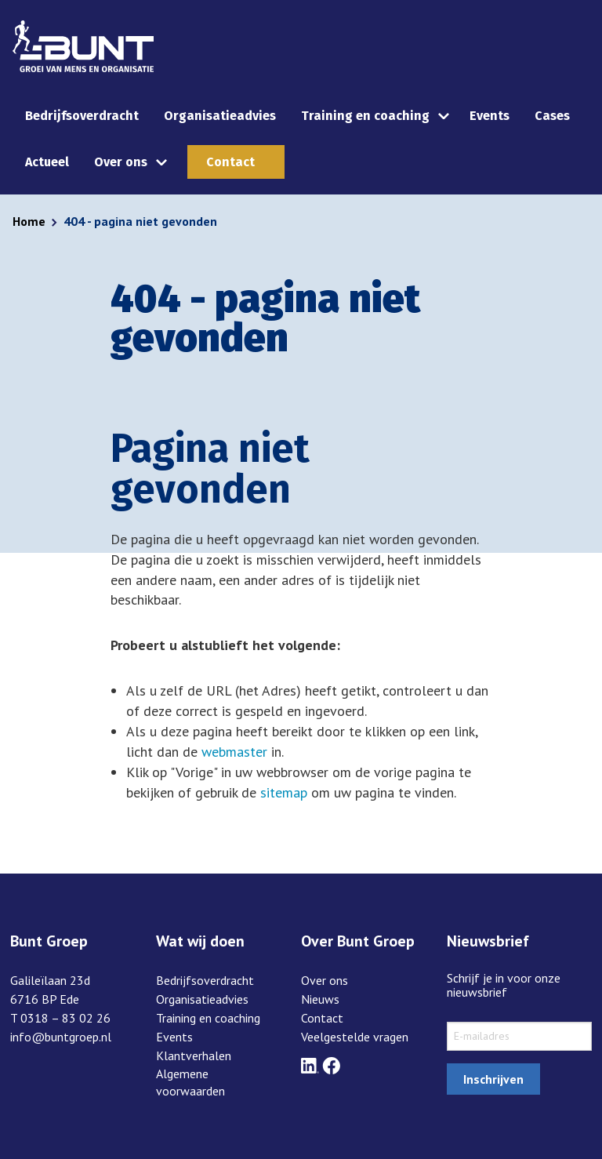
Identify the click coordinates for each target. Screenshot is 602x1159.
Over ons (120, 161)
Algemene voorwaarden (190, 1082)
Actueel (47, 161)
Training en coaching (365, 115)
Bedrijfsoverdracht (82, 115)
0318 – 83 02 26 (65, 1018)
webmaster (234, 752)
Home (29, 221)
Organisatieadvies (220, 115)
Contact (230, 161)
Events (490, 115)
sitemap (283, 792)
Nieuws (320, 999)
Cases (552, 115)
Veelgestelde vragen (354, 1037)
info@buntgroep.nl (60, 1037)
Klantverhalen (193, 1055)
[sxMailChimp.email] (520, 1036)
